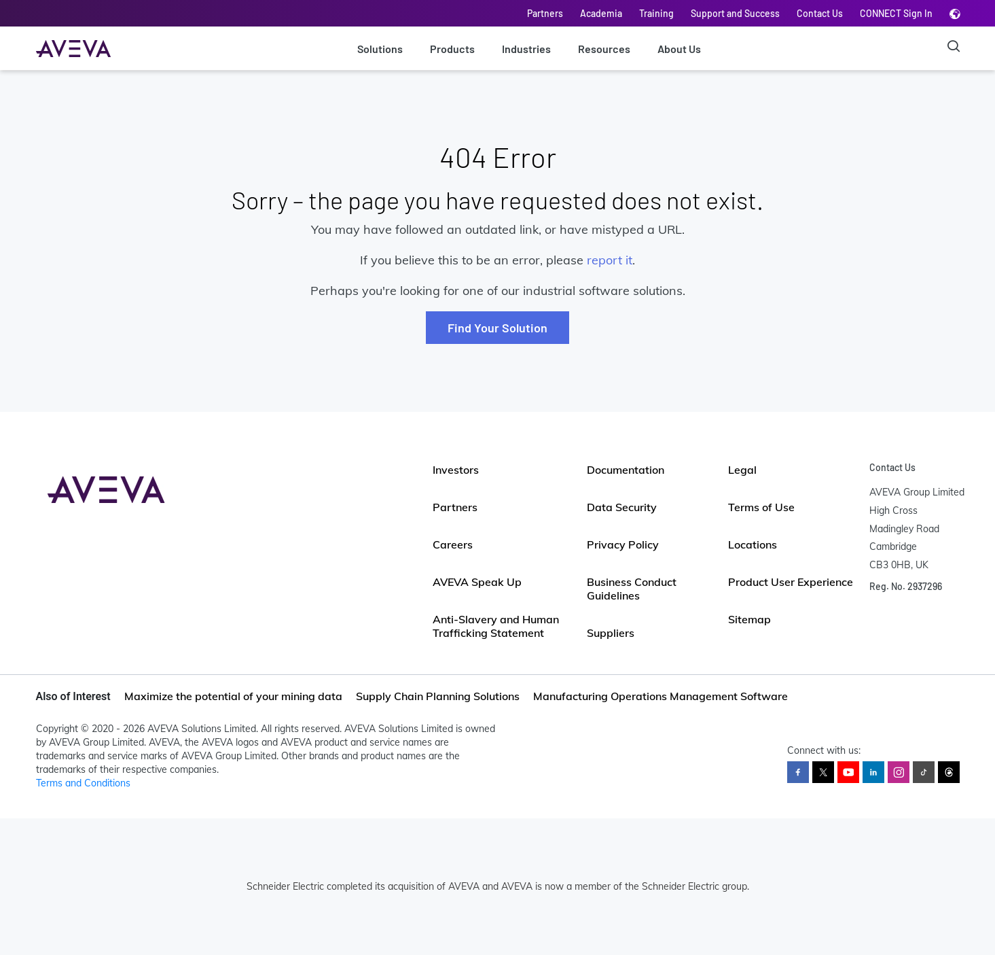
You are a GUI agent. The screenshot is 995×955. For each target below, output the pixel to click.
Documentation (625, 469)
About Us (679, 48)
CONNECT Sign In (896, 13)
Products (452, 48)
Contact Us (820, 13)
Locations (752, 544)
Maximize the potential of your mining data (233, 696)
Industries (526, 48)
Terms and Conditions (83, 783)
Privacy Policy (623, 544)
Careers (453, 544)
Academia (601, 13)
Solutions (380, 48)
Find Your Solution (497, 327)
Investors (456, 469)
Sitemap (749, 619)
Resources (604, 48)
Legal (742, 469)
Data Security (622, 507)
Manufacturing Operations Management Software (660, 696)
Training (656, 13)
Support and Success (735, 13)
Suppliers (610, 633)
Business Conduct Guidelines (631, 588)
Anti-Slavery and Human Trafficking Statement (496, 626)
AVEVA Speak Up (477, 582)
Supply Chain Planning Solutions (438, 696)
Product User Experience (790, 582)
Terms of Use (761, 507)
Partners (545, 13)
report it (609, 260)
